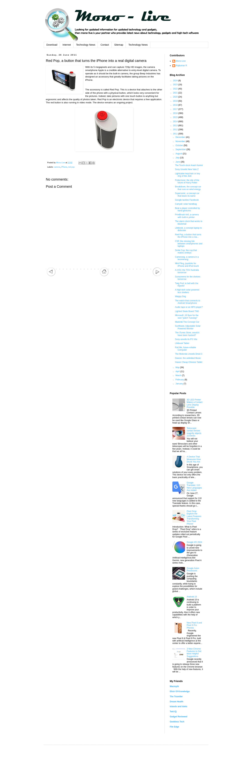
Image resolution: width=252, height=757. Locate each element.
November (181, 141)
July (178, 157)
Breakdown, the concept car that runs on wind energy (188, 187)
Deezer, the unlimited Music (188, 358)
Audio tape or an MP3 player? (189, 307)
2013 (175, 125)
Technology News (85, 44)
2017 (175, 109)
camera (57, 167)
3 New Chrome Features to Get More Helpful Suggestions (194, 653)
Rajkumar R (181, 65)
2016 (175, 113)
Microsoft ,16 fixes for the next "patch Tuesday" (186, 316)
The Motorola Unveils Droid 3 (188, 354)
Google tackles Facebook (187, 200)
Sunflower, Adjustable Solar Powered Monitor (188, 327)
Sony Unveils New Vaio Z (187, 169)
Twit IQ (173, 711)
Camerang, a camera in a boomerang (187, 258)
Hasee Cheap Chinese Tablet (188, 362)
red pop (71, 167)
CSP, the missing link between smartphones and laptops (188, 243)
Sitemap (118, 44)
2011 (175, 133)
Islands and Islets (178, 706)
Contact (104, 44)
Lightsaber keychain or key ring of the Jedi (187, 174)
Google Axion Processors (193, 569)
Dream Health (176, 701)
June (178, 162)
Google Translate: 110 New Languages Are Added (194, 486)
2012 (175, 129)
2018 (175, 105)
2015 (175, 117)
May (178, 367)
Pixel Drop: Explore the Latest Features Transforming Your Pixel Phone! (194, 517)
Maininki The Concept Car (187, 322)
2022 (175, 89)
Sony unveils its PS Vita (186, 339)
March (179, 375)
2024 (175, 80)
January (180, 383)
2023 (175, 84)
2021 (175, 93)
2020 (175, 97)
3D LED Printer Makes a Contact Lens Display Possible (194, 403)
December (181, 137)
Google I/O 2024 (194, 542)
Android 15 (192, 596)
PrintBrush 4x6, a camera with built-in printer (187, 215)
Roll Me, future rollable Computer (185, 348)
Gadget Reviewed (178, 716)
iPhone (64, 167)
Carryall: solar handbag (186, 204)
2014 (175, 121)
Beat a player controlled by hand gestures (187, 209)
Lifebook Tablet (182, 343)
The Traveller (176, 696)
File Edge (174, 727)
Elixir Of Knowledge (180, 691)
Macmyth (174, 686)
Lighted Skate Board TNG (187, 311)
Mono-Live (181, 61)
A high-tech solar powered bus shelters (187, 291)
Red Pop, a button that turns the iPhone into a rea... (188, 235)
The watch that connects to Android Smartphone (187, 301)
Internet (66, 44)
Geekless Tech (177, 721)
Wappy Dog (180, 296)
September (181, 149)
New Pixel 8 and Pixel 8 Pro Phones (194, 625)
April (178, 371)
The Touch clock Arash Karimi (189, 165)
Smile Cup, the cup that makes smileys (186, 251)
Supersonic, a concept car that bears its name (187, 194)
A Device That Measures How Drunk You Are (194, 459)
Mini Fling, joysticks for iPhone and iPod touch (187, 264)
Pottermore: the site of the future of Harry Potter (187, 181)
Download (51, 44)
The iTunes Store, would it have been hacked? (187, 333)
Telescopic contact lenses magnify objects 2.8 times (194, 432)
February (180, 379)
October (180, 145)
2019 (175, 101)
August (179, 153)
